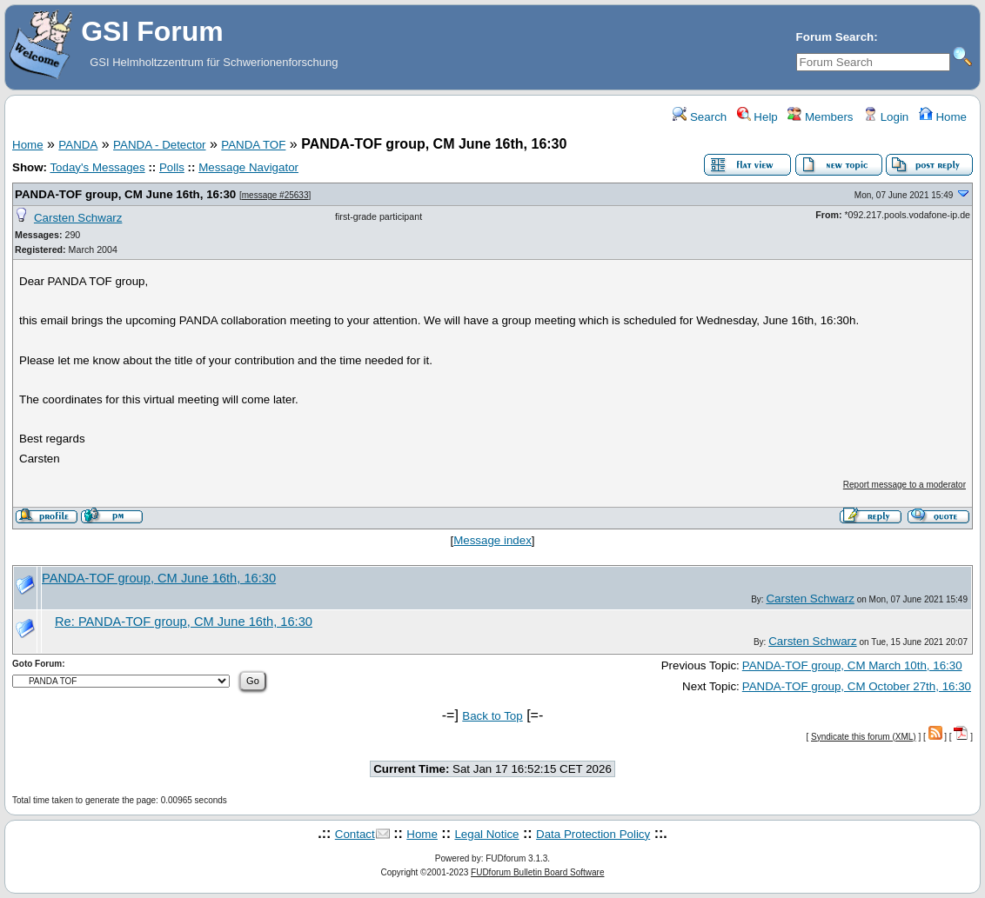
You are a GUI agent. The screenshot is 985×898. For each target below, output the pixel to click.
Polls (171, 167)
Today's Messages (97, 167)
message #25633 (275, 195)
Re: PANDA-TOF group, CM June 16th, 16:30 (183, 622)
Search (700, 116)
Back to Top (492, 715)
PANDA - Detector (159, 144)
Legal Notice (486, 834)
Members (820, 116)
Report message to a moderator (904, 484)
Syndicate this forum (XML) (863, 737)
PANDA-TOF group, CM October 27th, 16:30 (856, 686)
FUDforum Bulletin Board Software (537, 872)
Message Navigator (248, 167)
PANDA (77, 144)
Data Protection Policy (593, 834)
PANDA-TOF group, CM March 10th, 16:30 (852, 665)
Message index (492, 540)
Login (885, 116)
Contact (355, 834)
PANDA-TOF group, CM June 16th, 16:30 (127, 194)
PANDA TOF (253, 144)
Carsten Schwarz (78, 217)
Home (943, 116)
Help (757, 116)
